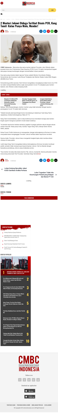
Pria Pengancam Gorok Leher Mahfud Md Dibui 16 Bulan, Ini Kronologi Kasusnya (10, 287)
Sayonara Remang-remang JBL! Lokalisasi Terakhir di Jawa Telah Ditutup (16, 270)
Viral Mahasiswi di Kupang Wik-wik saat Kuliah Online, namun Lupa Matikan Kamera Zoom (12, 278)
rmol (38, 154)
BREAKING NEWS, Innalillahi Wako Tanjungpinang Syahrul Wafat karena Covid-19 (14, 233)
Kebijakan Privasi (37, 408)
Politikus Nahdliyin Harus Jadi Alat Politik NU (12, 312)
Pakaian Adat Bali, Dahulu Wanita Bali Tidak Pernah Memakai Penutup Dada (11, 337)
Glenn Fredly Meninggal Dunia (11, 238)
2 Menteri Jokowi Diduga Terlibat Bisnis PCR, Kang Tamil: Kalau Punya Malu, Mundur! (29, 25)
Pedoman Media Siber (23, 408)
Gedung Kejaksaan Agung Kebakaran (12, 228)
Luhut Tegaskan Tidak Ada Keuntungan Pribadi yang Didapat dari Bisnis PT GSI (42, 170)
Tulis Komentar (29, 194)
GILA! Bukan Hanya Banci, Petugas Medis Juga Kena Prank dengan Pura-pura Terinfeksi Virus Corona (12, 296)
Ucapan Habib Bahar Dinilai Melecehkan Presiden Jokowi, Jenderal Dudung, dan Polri (46, 102)
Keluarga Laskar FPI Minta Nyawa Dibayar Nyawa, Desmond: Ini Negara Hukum (12, 320)
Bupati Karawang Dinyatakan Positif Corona (14, 241)
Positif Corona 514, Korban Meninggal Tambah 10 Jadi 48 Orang (13, 245)
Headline (7, 31)
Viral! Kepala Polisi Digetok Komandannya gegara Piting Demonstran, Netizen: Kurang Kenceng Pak (14, 328)
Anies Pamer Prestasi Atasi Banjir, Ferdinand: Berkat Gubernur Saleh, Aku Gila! (12, 304)
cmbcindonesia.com (28, 411)
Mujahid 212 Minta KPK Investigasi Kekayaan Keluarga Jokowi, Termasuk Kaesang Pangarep (11, 102)
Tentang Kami (11, 408)
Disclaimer (47, 408)
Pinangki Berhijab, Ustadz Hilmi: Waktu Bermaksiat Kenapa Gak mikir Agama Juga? (11, 345)
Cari (52, 10)
